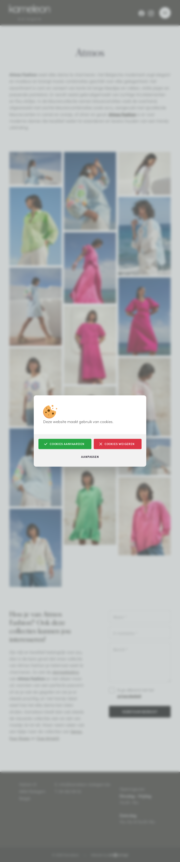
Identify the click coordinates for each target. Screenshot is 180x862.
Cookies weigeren (117, 444)
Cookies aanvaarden (64, 444)
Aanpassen (90, 457)
